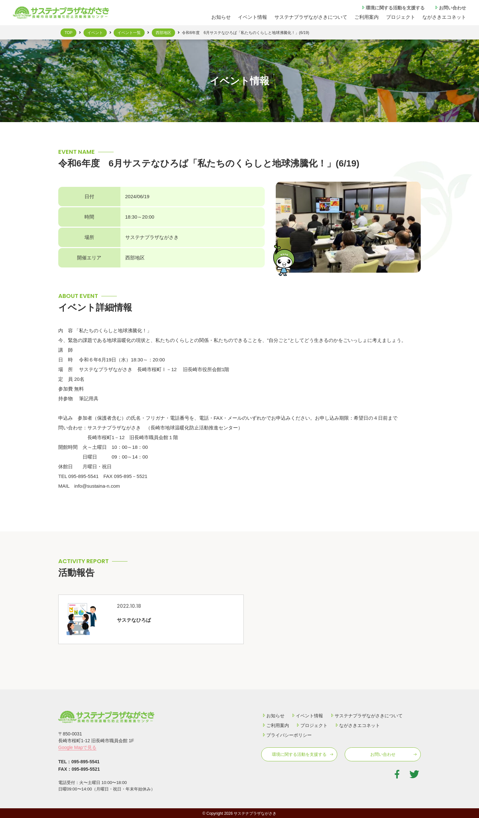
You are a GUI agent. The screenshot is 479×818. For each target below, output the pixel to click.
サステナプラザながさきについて (310, 17)
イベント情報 (252, 17)
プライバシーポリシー (286, 735)
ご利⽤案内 (366, 17)
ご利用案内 (275, 725)
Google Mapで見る (77, 747)
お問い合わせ (450, 7)
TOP (68, 32)
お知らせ (221, 17)
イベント (95, 32)
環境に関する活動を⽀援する (393, 7)
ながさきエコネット (444, 17)
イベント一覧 (129, 32)
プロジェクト (400, 17)
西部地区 (163, 32)
